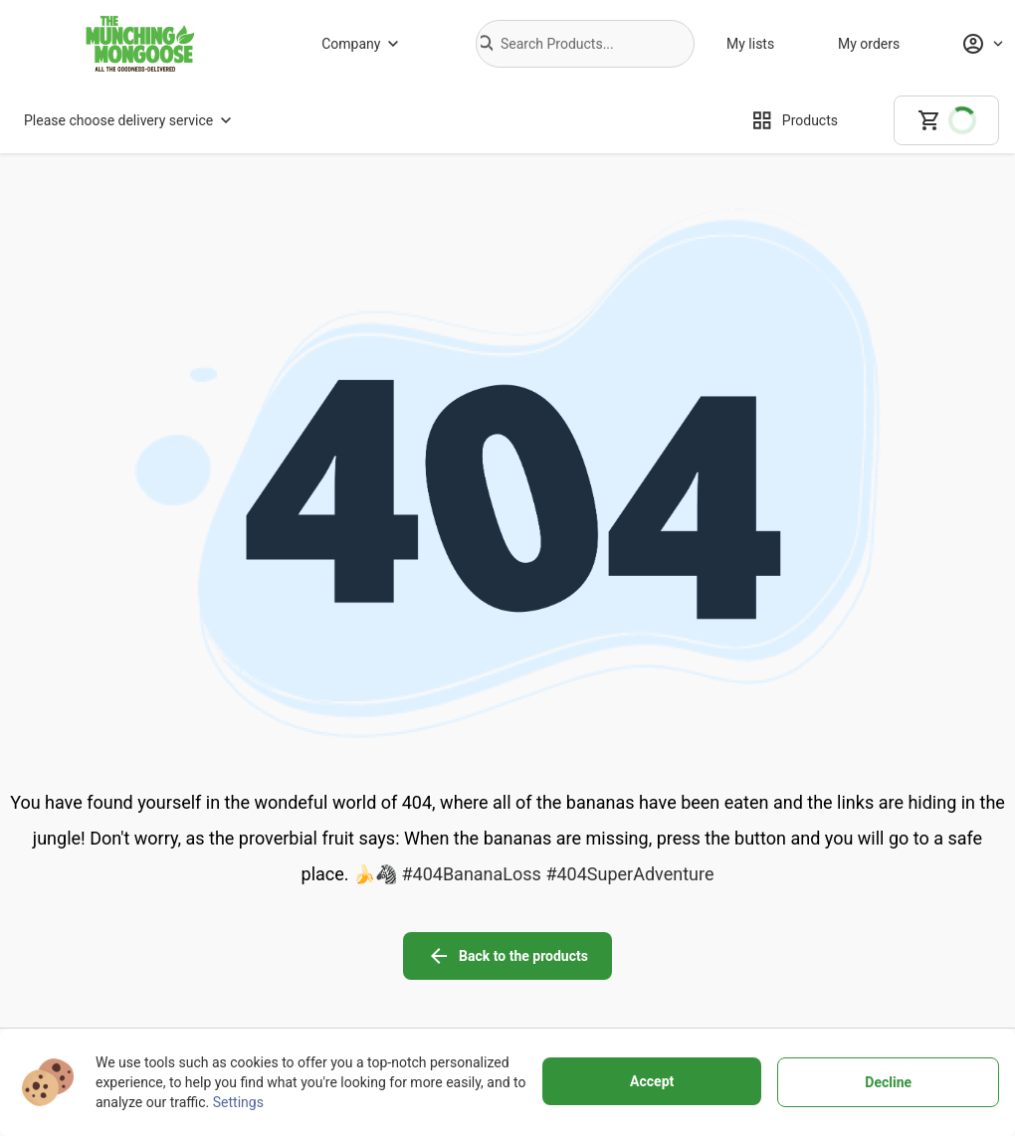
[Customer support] (459, 1006)
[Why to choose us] (308, 978)
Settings (238, 1102)
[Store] (308, 1006)
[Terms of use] (631, 950)
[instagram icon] (824, 934)
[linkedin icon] (935, 934)
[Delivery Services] (459, 950)
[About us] (308, 950)
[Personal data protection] (631, 978)
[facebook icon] (768, 934)
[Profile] (982, 44)
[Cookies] (631, 1006)
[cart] (946, 120)
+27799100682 (145, 1004)
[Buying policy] (459, 978)
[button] (487, 44)
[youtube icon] (880, 934)
